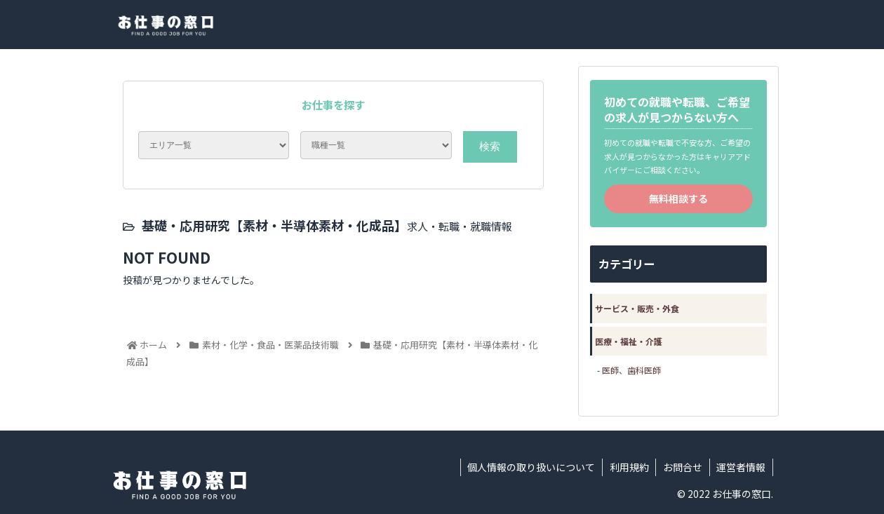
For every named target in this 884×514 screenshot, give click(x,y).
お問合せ (682, 467)
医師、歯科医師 (631, 370)
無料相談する (678, 198)
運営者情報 (740, 467)
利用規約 (628, 467)
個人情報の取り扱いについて (530, 467)
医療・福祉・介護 (628, 341)
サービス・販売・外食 (637, 308)
